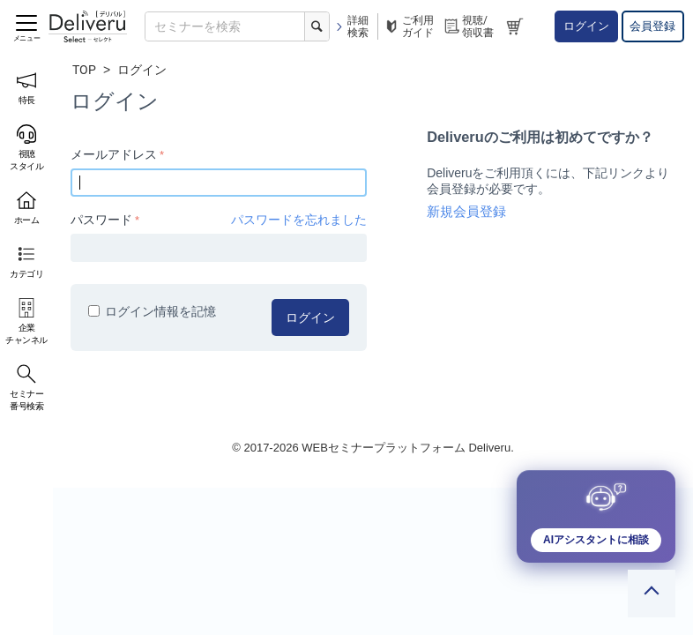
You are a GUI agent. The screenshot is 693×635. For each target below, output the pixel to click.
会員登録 (652, 26)
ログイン (586, 26)
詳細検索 (351, 26)
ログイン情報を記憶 (152, 311)
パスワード (101, 220)
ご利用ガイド (408, 26)
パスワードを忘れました (299, 220)
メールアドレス (114, 154)
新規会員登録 (466, 212)
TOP (84, 70)
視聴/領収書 (468, 26)
